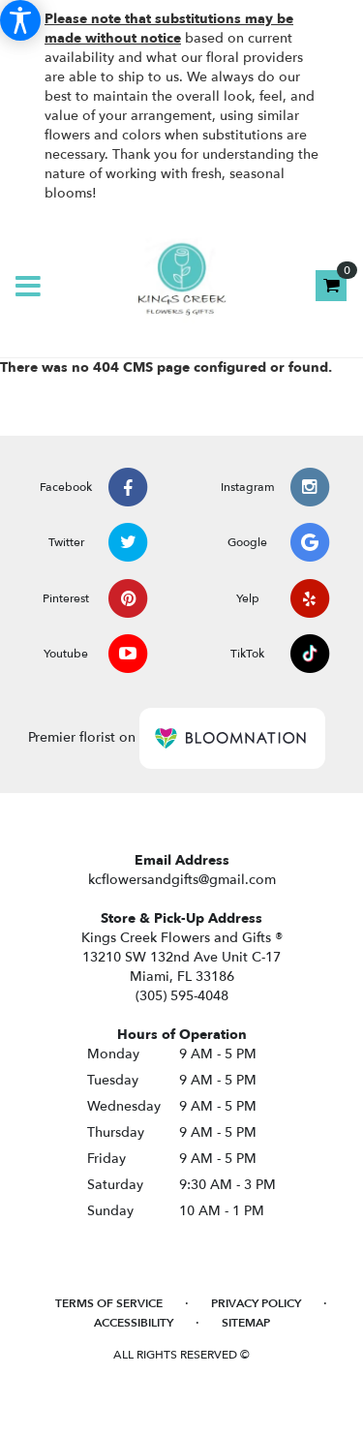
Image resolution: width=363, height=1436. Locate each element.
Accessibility (133, 1322)
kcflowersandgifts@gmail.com (182, 880)
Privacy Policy (256, 1303)
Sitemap (246, 1322)
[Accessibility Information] (20, 20)
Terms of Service (109, 1303)
